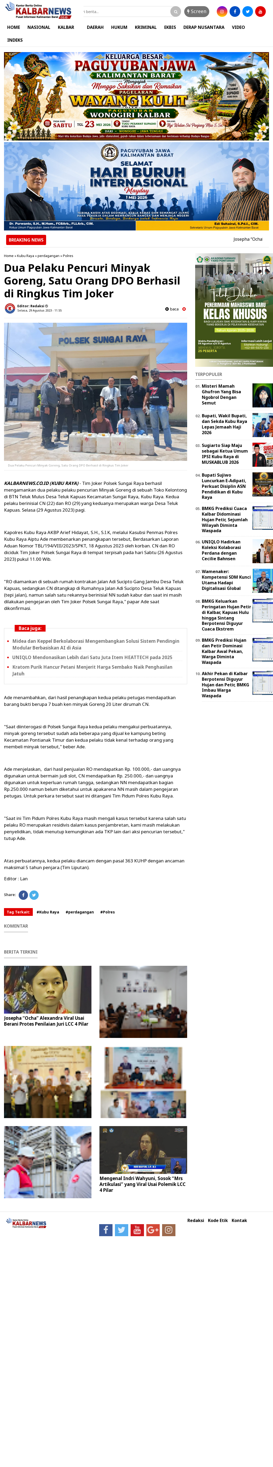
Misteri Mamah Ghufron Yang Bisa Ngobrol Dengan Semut (221, 394)
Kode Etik (218, 1220)
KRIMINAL (146, 27)
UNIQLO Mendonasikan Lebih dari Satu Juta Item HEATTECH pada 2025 (92, 657)
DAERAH (95, 27)
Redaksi (195, 1220)
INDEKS (15, 40)
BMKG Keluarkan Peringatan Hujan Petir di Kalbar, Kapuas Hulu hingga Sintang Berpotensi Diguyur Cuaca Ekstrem (226, 615)
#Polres (107, 912)
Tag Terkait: (18, 912)
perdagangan (48, 255)
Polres (68, 255)
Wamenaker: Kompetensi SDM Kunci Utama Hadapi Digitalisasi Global (226, 580)
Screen (196, 11)
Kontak (239, 1220)
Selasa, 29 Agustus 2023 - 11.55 (39, 310)
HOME (13, 27)
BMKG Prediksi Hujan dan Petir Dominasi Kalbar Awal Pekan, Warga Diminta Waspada (224, 651)
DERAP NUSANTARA (203, 27)
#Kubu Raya (48, 912)
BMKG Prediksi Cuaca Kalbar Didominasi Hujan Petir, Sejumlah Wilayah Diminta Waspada (225, 519)
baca (172, 309)
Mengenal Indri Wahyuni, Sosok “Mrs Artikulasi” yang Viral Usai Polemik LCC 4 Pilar (142, 1184)
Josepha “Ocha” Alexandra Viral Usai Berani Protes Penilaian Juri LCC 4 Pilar (46, 1021)
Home (9, 255)
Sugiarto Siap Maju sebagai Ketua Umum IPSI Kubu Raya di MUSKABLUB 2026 (225, 453)
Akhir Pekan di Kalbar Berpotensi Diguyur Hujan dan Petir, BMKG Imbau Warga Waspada (225, 685)
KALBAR (66, 27)
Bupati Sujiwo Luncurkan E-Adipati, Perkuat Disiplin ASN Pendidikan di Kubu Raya (224, 486)
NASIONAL (38, 27)
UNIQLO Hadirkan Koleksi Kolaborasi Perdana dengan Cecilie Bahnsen (221, 550)
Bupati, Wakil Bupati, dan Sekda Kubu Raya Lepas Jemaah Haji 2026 (224, 424)
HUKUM (119, 27)
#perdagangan (80, 912)
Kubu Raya (25, 255)
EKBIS (170, 27)
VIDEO (238, 27)
